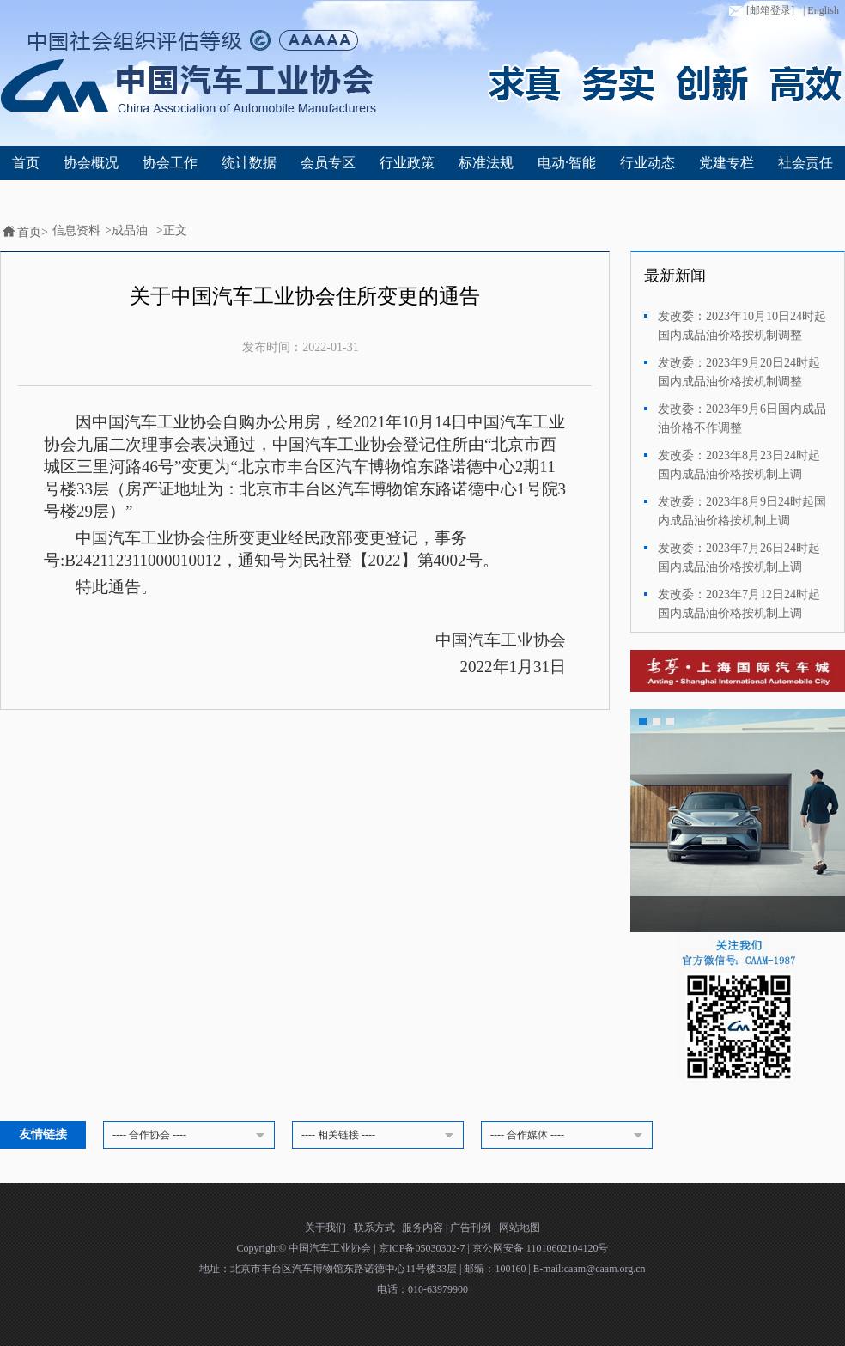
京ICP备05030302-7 (423, 1248)
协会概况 (91, 162)
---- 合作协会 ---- (191, 1135)
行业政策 (407, 162)
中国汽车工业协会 (331, 1248)
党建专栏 (726, 162)
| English (821, 10)
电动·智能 (567, 162)
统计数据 (249, 162)
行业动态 (647, 162)
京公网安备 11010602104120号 (540, 1248)
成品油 (130, 230)
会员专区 (328, 162)
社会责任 (805, 162)
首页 (26, 162)
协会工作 (170, 162)
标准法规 (486, 162)
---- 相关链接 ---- (380, 1135)
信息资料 (76, 230)
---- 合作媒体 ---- (569, 1135)
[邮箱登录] (760, 11)
